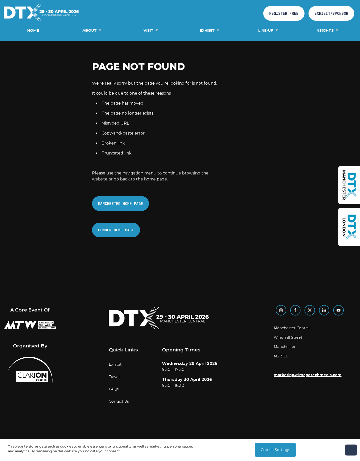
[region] (180, 450)
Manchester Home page (120, 203)
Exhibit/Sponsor (331, 13)
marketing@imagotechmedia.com (308, 375)
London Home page (116, 230)
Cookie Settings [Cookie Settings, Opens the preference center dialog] (275, 450)
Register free (283, 13)
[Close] (351, 450)
